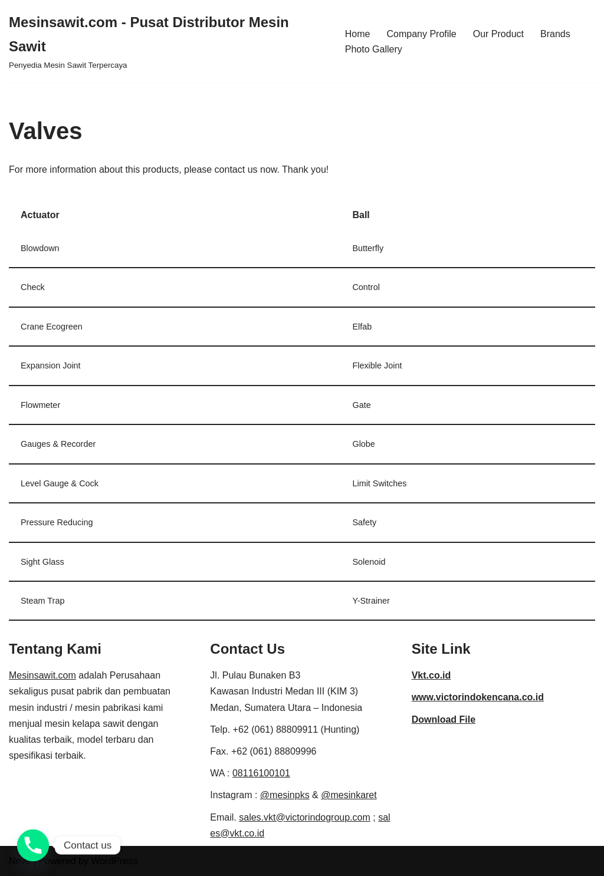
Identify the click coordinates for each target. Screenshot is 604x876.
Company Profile (421, 34)
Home (357, 34)
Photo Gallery (373, 49)
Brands (555, 34)
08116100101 (261, 773)
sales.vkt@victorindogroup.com (304, 817)
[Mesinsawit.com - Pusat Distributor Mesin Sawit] (167, 41)
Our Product (498, 34)
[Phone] (33, 845)
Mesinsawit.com (42, 675)
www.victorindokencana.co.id (478, 697)
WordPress (114, 861)
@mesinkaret (349, 795)
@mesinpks (285, 795)
